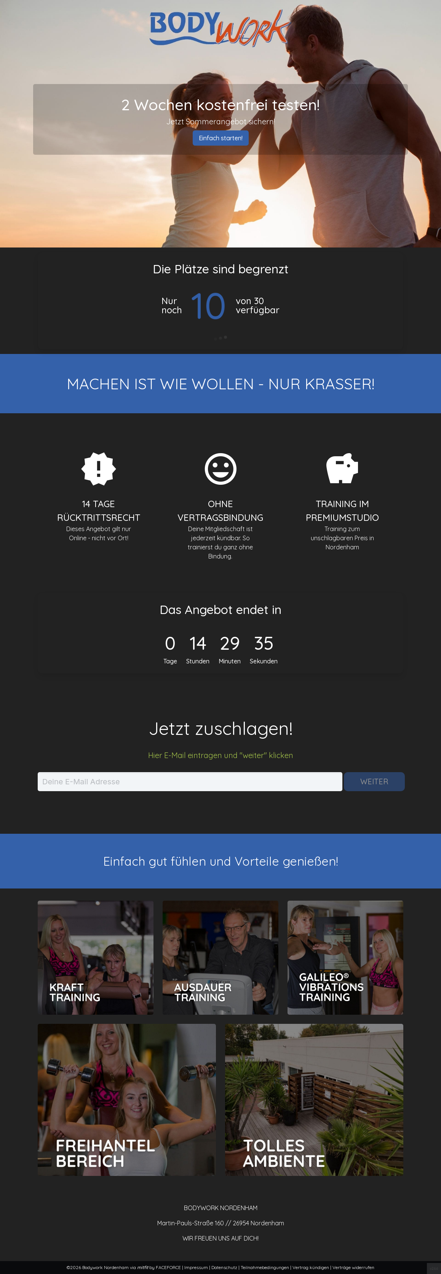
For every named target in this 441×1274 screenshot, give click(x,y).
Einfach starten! (221, 138)
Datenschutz (224, 1267)
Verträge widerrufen (353, 1267)
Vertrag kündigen (311, 1267)
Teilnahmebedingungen (265, 1267)
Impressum (196, 1267)
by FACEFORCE (159, 1267)
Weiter (374, 781)
